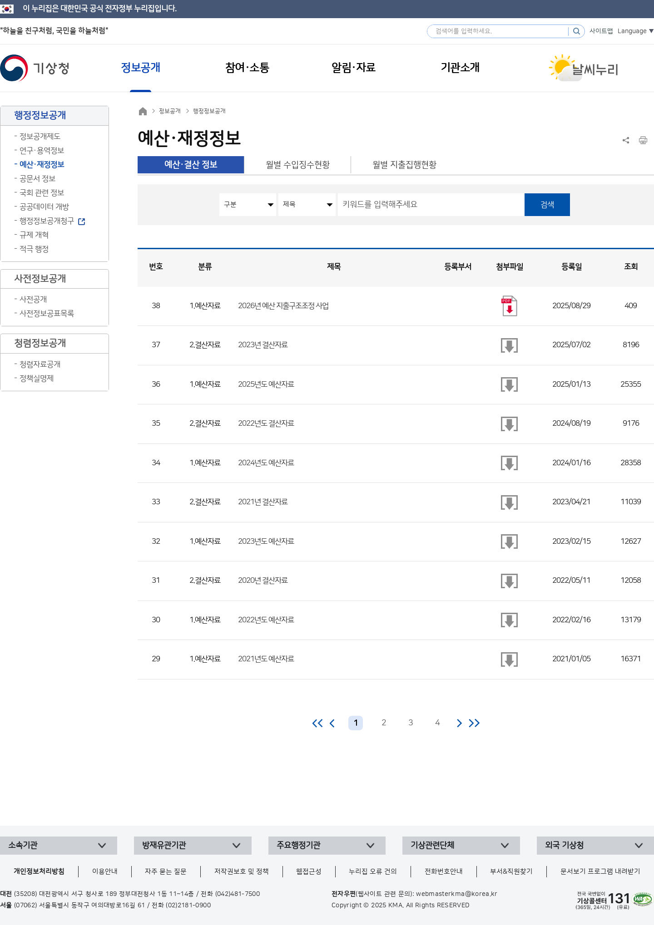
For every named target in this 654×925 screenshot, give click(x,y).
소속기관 (22, 845)
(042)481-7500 (237, 894)
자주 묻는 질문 (166, 872)
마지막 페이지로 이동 (474, 723)
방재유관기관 (164, 845)
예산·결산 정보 (190, 165)
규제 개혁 (34, 235)
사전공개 (33, 299)
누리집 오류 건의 (373, 872)
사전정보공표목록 (47, 314)
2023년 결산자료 (262, 345)
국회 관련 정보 (42, 193)
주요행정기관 (298, 845)
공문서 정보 (37, 179)
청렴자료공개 (40, 364)
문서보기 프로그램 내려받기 (600, 872)
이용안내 (105, 872)
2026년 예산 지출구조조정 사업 (283, 306)
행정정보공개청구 (47, 221)
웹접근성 (309, 872)
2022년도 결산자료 (266, 423)
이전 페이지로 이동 (332, 723)
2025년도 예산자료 (266, 384)
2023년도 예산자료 (266, 541)
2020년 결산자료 (262, 580)
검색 (547, 205)
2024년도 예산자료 (266, 463)
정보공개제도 (40, 137)
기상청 (34, 68)
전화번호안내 (444, 872)
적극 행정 (34, 249)
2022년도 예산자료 (266, 620)
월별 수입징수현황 (298, 165)
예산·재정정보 (42, 165)
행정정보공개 (209, 111)
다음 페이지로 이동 (459, 723)
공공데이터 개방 (44, 207)
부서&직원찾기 (511, 872)
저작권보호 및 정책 (241, 872)
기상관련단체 (432, 845)
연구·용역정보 (42, 151)
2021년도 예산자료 (266, 659)
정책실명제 (37, 378)
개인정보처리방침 (39, 872)
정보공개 (170, 111)
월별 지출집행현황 (404, 165)
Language (632, 31)
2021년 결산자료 (262, 502)
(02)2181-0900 (188, 905)
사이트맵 (601, 31)
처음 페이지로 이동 (318, 723)
